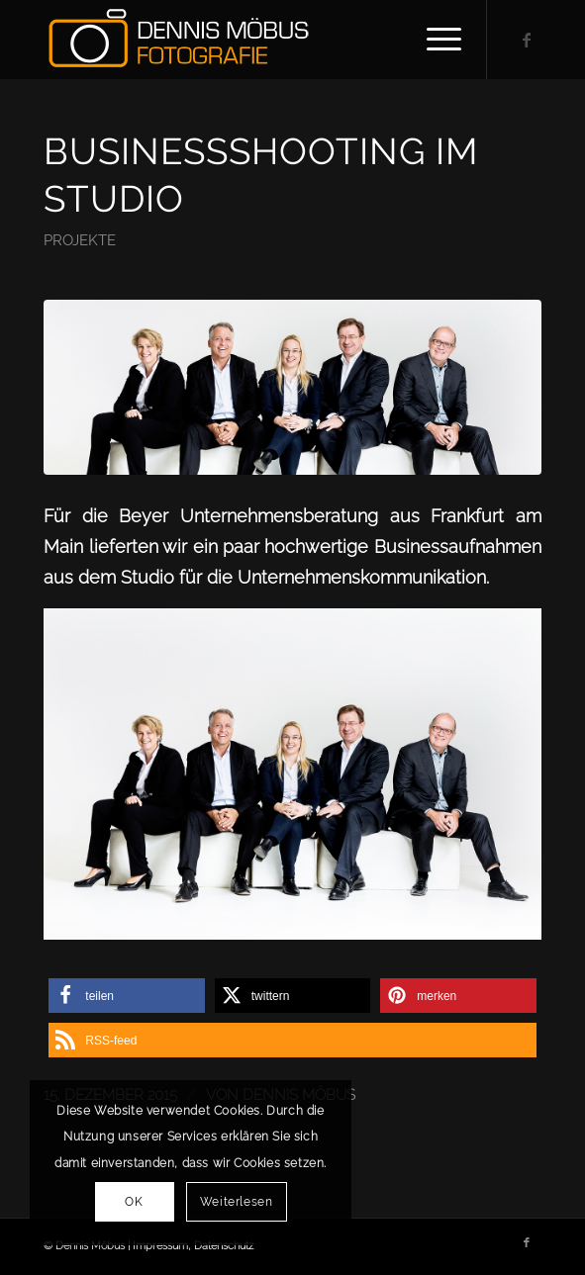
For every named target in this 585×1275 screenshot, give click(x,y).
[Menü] (434, 39)
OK (134, 1202)
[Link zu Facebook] (526, 40)
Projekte (80, 239)
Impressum (160, 1245)
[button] (126, 995)
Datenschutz (223, 1245)
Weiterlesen (236, 1202)
